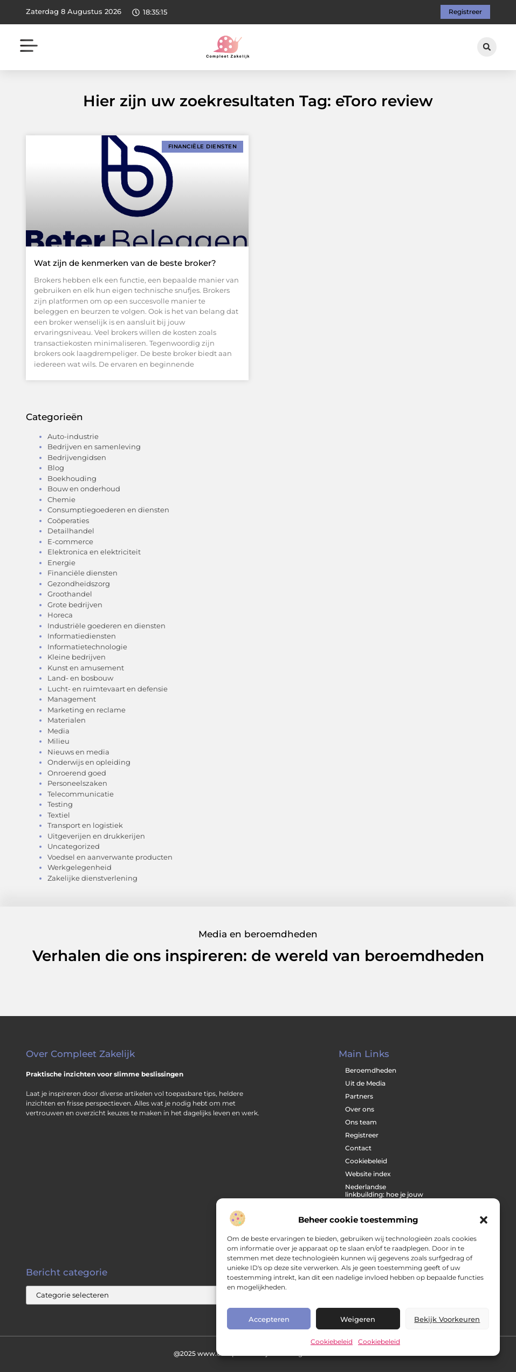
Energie (61, 562)
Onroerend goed (76, 773)
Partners (359, 1096)
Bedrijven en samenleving (94, 446)
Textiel (58, 815)
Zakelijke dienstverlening (92, 878)
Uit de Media (365, 1083)
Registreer (362, 1135)
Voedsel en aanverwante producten (110, 857)
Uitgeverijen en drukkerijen (96, 836)
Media (58, 730)
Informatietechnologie (87, 646)
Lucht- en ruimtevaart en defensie (107, 688)
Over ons (359, 1109)
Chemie (61, 499)
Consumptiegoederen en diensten (108, 509)
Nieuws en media (78, 751)
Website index (368, 1174)
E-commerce (70, 541)
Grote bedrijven (74, 604)
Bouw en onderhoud (83, 488)
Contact (358, 1148)
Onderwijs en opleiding (88, 762)
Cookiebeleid (332, 1341)
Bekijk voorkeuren (447, 1319)
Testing (60, 804)
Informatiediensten (81, 636)
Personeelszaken (77, 783)
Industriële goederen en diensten (106, 625)
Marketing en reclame (86, 709)
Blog (55, 467)
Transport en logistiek (85, 825)
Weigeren (357, 1319)
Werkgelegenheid (79, 867)
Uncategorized (73, 846)
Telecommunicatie (80, 794)
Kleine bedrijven (76, 657)
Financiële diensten (82, 572)
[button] (483, 1220)
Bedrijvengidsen (76, 457)
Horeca (60, 614)
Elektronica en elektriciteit (94, 551)
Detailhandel (70, 530)
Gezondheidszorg (78, 583)
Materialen (66, 720)
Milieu (58, 741)
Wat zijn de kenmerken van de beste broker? (125, 263)
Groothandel (69, 593)
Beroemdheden (370, 1070)
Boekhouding (72, 478)
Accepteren (269, 1319)
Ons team (361, 1122)
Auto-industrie (73, 436)
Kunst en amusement (85, 667)
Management (71, 699)
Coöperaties (68, 520)
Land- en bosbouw (80, 678)
